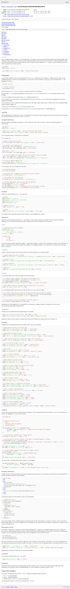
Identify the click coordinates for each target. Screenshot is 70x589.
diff (31, 16)
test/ (4, 41)
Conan (10, 93)
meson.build (6, 51)
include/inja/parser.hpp (6, 22)
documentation (26, 116)
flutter (3, 6)
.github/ (4, 32)
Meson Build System (14, 91)
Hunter (24, 97)
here (62, 79)
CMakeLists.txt (6, 48)
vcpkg (10, 99)
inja (15, 6)
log (35, 9)
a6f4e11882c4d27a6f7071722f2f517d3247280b (18, 14)
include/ (5, 37)
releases (32, 78)
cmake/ (4, 33)
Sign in (67, 2)
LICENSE (5, 49)
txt (64, 587)
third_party (9, 6)
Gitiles (8, 587)
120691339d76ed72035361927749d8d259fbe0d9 (18, 16)
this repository (35, 93)
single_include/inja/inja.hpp (7, 25)
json (53, 60)
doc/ (4, 35)
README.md (6, 52)
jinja (30, 59)
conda (10, 108)
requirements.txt (6, 54)
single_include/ (6, 40)
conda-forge (31, 108)
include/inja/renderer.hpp (7, 24)
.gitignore (5, 46)
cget (10, 102)
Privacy (12, 587)
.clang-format (6, 45)
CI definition (31, 581)
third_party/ (5, 43)
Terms (15, 587)
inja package (43, 99)
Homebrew (19, 106)
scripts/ (4, 38)
